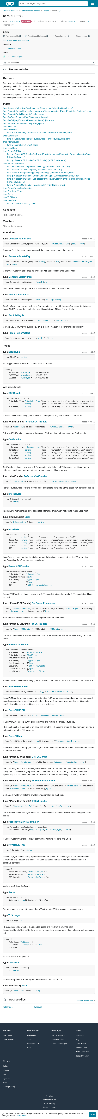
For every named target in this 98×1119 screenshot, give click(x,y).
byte (38, 300)
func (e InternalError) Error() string (22, 145)
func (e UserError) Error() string (21, 203)
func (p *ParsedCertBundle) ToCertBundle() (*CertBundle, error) (36, 185)
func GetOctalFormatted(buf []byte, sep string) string (26, 117)
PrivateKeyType (32, 401)
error (81, 244)
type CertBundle (10, 136)
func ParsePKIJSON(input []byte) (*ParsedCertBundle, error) (34, 170)
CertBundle (14, 439)
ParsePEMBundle (18, 686)
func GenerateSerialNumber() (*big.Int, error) (23, 114)
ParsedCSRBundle (58, 427)
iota (40, 945)
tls (68, 762)
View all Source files (85, 1000)
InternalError (15, 494)
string (42, 262)
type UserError (9, 200)
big (38, 282)
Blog (77, 1039)
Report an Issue (49, 1107)
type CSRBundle (10, 130)
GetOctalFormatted (19, 294)
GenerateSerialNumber (21, 277)
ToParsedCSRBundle (35, 421)
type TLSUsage (10, 197)
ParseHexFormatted (19, 333)
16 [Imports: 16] (85, 21)
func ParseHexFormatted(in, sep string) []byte (23, 123)
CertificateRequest (42, 585)
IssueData (13, 529)
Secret (11, 892)
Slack (5, 1074)
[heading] (11, 4)
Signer (46, 320)
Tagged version (60, 36)
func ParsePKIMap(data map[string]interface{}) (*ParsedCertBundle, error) (40, 173)
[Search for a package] (51, 3)
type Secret (8, 194)
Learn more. (21, 1116)
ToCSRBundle (39, 624)
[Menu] (49, 63)
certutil (54, 11)
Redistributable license (36, 36)
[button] (4, 36)
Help (29, 1048)
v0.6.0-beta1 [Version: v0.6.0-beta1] (11, 21)
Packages (56, 1030)
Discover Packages (10, 11)
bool (74, 244)
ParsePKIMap (16, 736)
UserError (13, 962)
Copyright (49, 1096)
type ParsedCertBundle (13, 163)
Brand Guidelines (82, 1052)
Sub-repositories (57, 1039)
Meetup (6, 1083)
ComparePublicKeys (20, 238)
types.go (38, 1007)
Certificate (39, 666)
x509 (29, 585)
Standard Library (58, 1035)
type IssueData (10, 148)
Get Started (33, 1030)
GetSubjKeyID (16, 315)
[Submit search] (85, 3)
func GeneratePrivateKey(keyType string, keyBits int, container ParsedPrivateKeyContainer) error (47, 111)
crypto (55, 244)
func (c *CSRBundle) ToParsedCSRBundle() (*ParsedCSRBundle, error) (39, 133)
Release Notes (81, 1048)
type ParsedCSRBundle (14, 151)
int (57, 262)
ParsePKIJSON (17, 710)
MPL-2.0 (72, 21)
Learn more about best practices (16, 40)
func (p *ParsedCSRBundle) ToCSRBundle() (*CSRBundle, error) (36, 160)
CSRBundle (14, 393)
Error (27, 517)
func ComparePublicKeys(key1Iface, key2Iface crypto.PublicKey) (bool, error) (38, 108)
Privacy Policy (49, 1103)
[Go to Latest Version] (26, 21)
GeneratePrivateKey (19, 256)
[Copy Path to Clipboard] (60, 11)
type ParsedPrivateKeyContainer (18, 188)
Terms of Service (49, 1100)
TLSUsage (58, 762)
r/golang (6, 1078)
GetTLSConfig (39, 757)
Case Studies (8, 1039)
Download (79, 1035)
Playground (31, 1035)
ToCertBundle (39, 801)
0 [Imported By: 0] (9, 25)
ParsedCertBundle (60, 481)
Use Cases (7, 1035)
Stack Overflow (33, 1044)
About (79, 1030)
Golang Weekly (9, 1087)
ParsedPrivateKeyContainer (23, 822)
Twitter (5, 1066)
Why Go (7, 1030)
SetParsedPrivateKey (43, 603)
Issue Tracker (81, 1044)
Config (74, 762)
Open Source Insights (13, 57)
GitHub (6, 1070)
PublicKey (64, 244)
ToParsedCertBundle (35, 476)
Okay (92, 1114)
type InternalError (11, 142)
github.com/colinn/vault (31, 11)
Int (42, 282)
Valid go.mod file (12, 36)
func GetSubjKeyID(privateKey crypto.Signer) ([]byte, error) (29, 120)
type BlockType (10, 126)
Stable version (82, 36)
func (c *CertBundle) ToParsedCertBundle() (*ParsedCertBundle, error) (39, 139)
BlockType (14, 352)
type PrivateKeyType (12, 191)
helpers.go (8, 1007)
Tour (29, 1039)
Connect (7, 1061)
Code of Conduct (82, 1056)
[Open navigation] (92, 3)
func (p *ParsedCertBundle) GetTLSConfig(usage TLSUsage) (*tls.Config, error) (43, 176)
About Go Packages (59, 1044)
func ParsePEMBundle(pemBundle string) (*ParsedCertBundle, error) (38, 166)
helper (46, 11)
